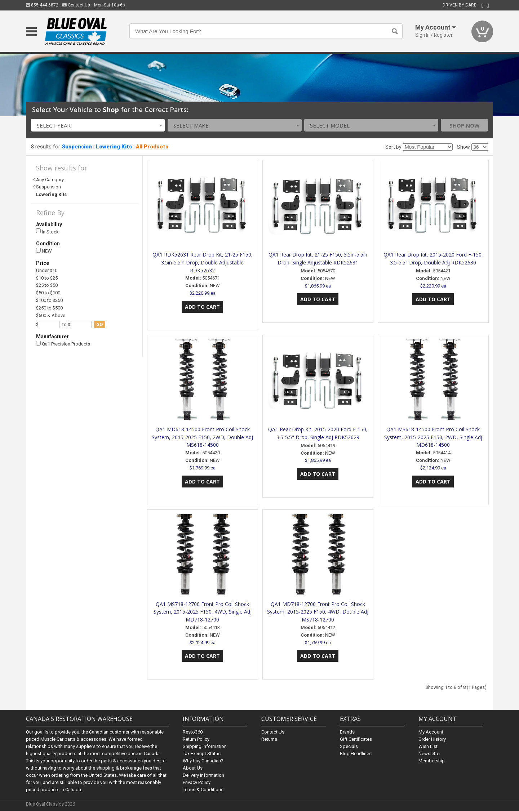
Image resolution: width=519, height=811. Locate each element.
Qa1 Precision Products (63, 344)
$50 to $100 (48, 292)
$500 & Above (50, 315)
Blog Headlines (356, 753)
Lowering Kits (114, 146)
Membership (431, 760)
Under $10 (46, 270)
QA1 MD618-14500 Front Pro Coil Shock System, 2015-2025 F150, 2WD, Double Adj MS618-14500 (202, 437)
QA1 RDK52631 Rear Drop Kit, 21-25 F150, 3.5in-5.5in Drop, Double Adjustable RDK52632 (202, 262)
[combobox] (98, 125)
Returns (269, 739)
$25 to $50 (47, 285)
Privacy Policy (196, 782)
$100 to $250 (49, 300)
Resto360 (193, 732)
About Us (193, 768)
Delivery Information (203, 775)
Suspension (77, 146)
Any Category (50, 179)
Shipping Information (205, 746)
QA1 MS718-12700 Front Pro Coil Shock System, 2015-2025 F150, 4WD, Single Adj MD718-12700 (203, 612)
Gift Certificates (356, 739)
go (99, 324)
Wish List (428, 746)
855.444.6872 (42, 5)
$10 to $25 (47, 278)
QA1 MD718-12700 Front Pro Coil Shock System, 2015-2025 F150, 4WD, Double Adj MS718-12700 (317, 612)
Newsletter (429, 753)
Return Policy (196, 739)
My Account (430, 732)
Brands (347, 732)
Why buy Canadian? (203, 760)
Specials (349, 746)
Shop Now (464, 125)
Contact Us (76, 5)
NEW (44, 251)
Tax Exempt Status (202, 753)
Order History (432, 739)
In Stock (47, 231)
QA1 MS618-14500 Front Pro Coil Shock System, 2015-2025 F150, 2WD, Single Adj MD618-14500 (433, 437)
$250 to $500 (49, 308)
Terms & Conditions (203, 789)
